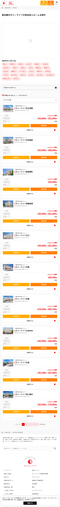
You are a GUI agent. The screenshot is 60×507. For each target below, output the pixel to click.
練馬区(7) (46, 68)
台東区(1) (20, 64)
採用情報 (35, 494)
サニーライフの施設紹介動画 (40, 473)
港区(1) (5, 64)
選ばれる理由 (7, 473)
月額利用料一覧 (8, 487)
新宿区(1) (12, 64)
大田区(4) (45, 64)
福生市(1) (23, 75)
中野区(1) (15, 68)
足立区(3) (5, 71)
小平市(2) (5, 75)
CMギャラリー (36, 470)
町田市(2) (47, 71)
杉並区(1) (23, 68)
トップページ (7, 470)
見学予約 (16, 125)
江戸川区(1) (22, 71)
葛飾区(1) (13, 71)
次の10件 (41, 424)
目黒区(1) (37, 64)
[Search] (55, 448)
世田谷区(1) (6, 68)
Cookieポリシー (21, 499)
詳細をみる (30, 130)
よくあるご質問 (8, 494)
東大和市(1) (40, 75)
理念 (33, 487)
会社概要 (34, 484)
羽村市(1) (16, 78)
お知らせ (6, 477)
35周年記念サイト (9, 480)
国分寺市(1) (14, 75)
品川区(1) (29, 64)
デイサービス (35, 477)
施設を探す (8, 8)
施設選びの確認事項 (37, 480)
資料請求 (43, 125)
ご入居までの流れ (9, 490)
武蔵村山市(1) (7, 78)
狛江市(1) (31, 75)
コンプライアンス (37, 490)
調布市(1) (39, 71)
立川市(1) (31, 71)
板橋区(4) (38, 68)
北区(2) (31, 68)
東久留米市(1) (50, 75)
